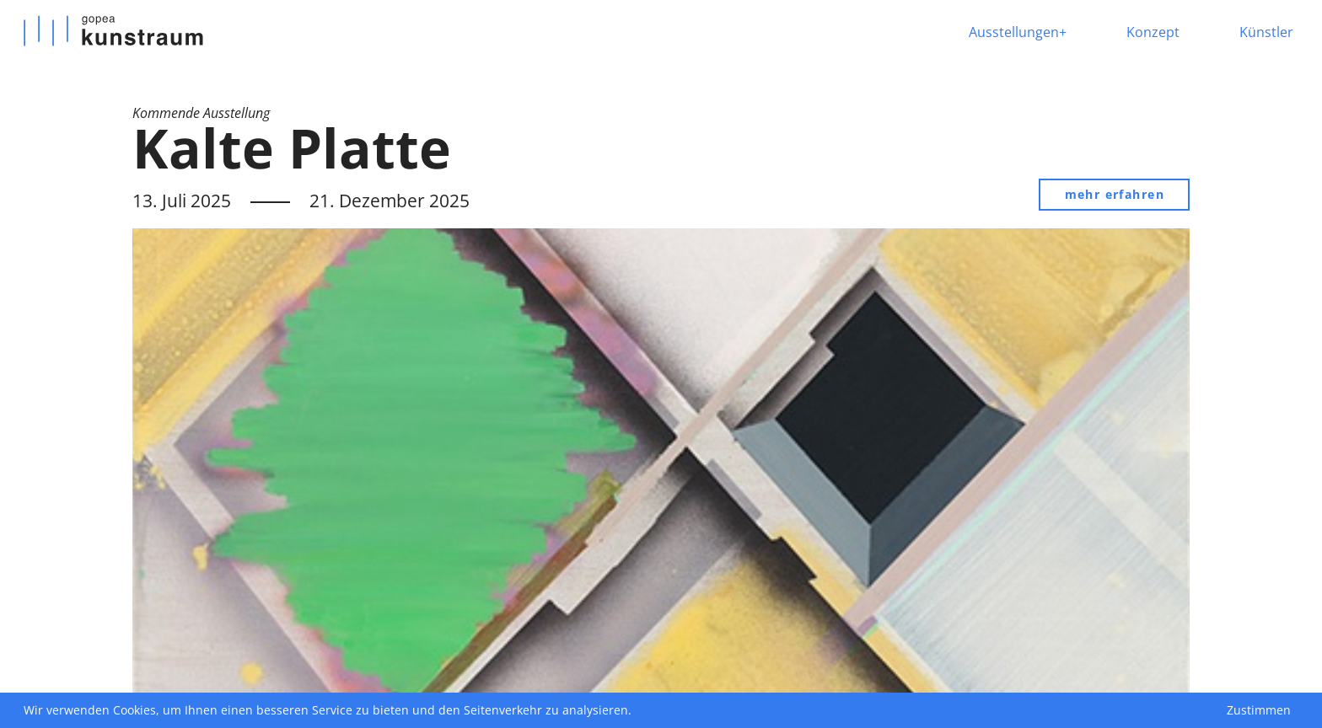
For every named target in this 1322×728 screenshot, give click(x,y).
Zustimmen (1259, 710)
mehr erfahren (1114, 194)
